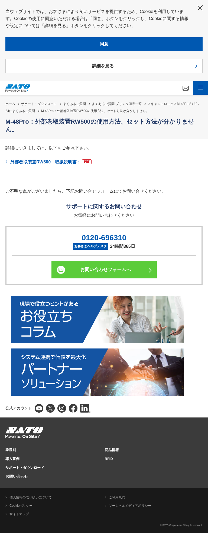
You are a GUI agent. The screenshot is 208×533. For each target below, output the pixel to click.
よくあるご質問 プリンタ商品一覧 (116, 104)
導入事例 (12, 459)
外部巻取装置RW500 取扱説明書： (51, 161)
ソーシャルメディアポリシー (130, 506)
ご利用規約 (117, 497)
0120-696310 (104, 237)
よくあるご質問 (74, 104)
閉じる (200, 7)
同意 (104, 44)
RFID (109, 459)
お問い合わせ (16, 476)
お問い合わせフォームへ (105, 269)
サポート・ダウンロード (39, 104)
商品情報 (112, 450)
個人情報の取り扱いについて (30, 497)
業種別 (10, 450)
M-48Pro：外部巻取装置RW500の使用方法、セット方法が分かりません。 (95, 111)
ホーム (10, 104)
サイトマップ (19, 514)
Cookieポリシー (20, 506)
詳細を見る (103, 66)
